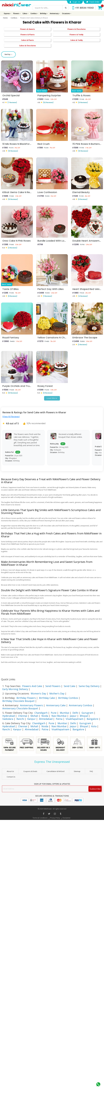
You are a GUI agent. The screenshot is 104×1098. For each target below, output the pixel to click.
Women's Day (38, 693)
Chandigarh (41, 712)
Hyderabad (8, 715)
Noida (44, 715)
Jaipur (73, 715)
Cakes (26, 13)
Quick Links (8, 679)
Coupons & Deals (30, 771)
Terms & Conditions (40, 818)
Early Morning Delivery (15, 689)
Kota (93, 726)
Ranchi (20, 718)
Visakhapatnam (74, 718)
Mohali (34, 715)
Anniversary (55, 13)
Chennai (22, 715)
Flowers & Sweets (27, 29)
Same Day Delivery (89, 686)
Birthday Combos (68, 697)
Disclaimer (66, 818)
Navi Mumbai (59, 715)
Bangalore (92, 718)
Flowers (17, 13)
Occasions (66, 13)
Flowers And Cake (32, 686)
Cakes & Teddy (76, 40)
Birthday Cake (47, 697)
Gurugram (87, 712)
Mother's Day (56, 693)
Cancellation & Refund (55, 771)
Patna (59, 718)
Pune (53, 712)
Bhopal (84, 715)
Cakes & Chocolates (27, 45)
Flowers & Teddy (76, 34)
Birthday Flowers (26, 697)
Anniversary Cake (56, 705)
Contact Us (11, 777)
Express (7, 13)
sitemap (77, 771)
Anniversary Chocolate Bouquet (20, 708)
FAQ (91, 771)
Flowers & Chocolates (76, 29)
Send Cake (69, 686)
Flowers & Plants (27, 34)
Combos (34, 13)
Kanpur (31, 718)
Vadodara (7, 718)
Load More (52, 398)
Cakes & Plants (27, 40)
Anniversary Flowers (31, 705)
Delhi (75, 712)
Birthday (44, 13)
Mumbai (64, 712)
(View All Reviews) (11, 416)
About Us (10, 771)
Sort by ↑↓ (8, 54)
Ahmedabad (46, 718)
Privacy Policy (55, 818)
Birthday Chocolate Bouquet (18, 701)
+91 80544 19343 (83, 8)
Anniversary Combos (80, 705)
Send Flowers (52, 686)
